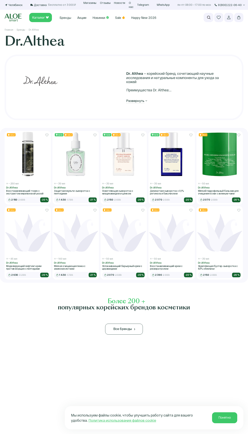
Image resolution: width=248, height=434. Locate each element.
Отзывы (105, 2)
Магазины (89, 2)
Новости (119, 2)
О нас (131, 4)
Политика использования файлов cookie (122, 420)
